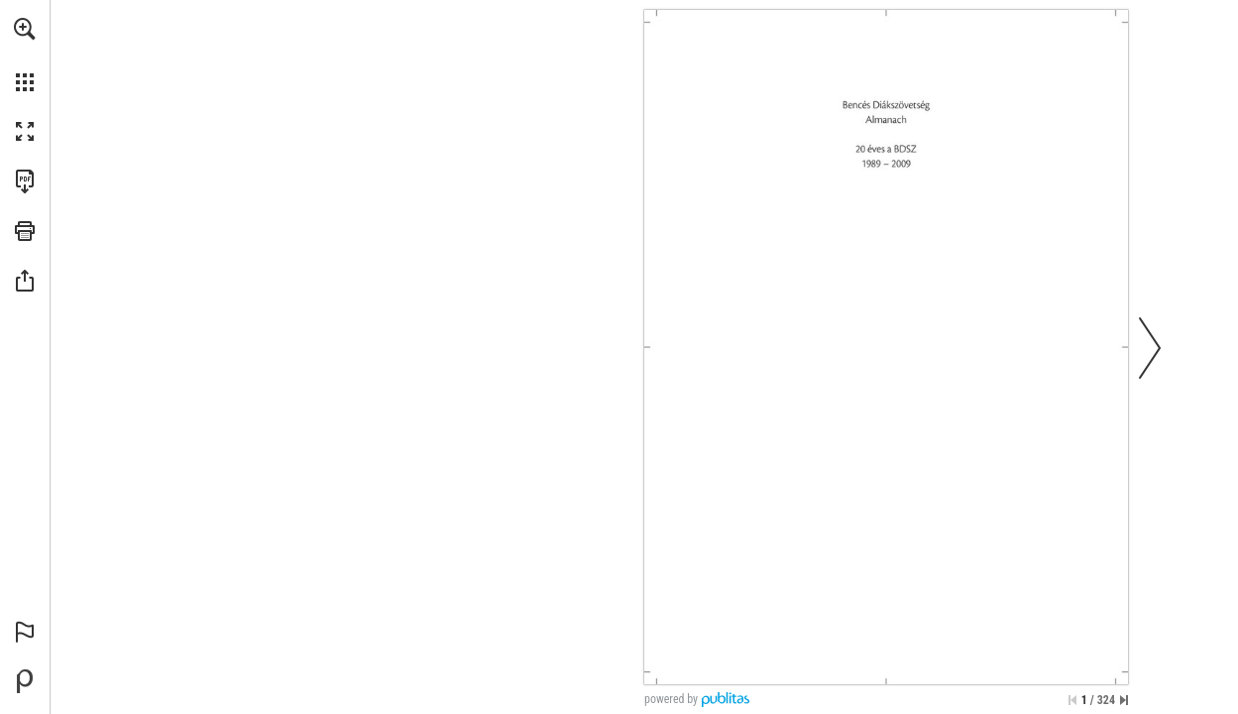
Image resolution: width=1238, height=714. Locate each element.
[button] (25, 29)
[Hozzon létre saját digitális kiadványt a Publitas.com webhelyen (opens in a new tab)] (25, 681)
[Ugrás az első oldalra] (1072, 700)
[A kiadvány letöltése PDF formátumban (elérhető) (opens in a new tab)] (25, 181)
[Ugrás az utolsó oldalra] (1124, 700)
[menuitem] (25, 55)
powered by (671, 699)
